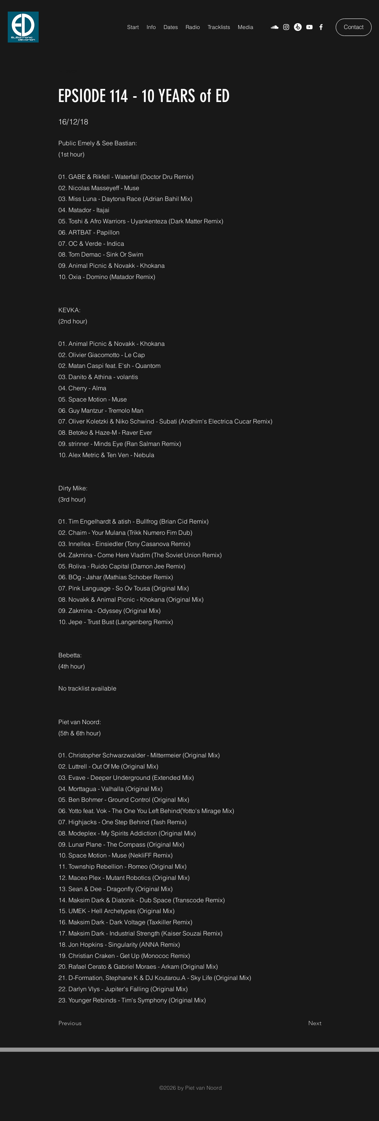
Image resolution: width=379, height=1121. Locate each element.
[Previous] (83, 1023)
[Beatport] (298, 27)
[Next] (302, 1023)
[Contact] (354, 27)
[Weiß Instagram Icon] (286, 27)
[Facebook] (321, 27)
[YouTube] (309, 27)
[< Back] (83, 70)
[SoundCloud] (274, 27)
